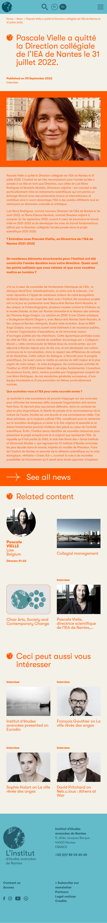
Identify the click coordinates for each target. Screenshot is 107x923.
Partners (62, 892)
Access (8, 887)
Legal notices (65, 896)
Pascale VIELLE (14, 544)
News (20, 18)
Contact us (11, 883)
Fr (54, 6)
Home (9, 18)
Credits (61, 901)
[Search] (45, 7)
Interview (12, 82)
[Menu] (100, 7)
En (62, 6)
